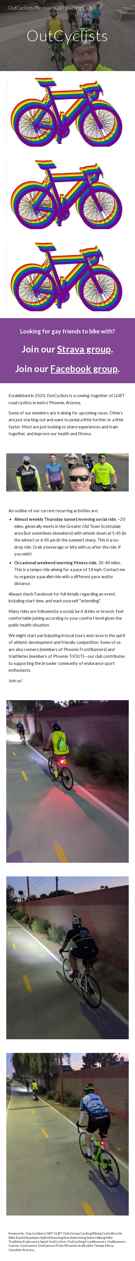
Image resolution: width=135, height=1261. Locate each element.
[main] (67, 35)
